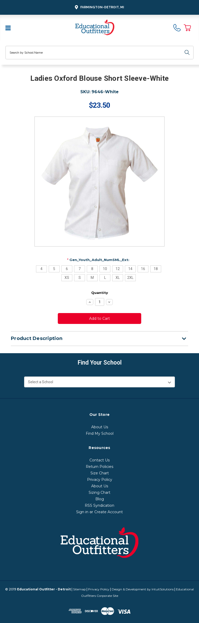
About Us (99, 427)
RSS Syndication (99, 505)
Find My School (99, 433)
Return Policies (99, 466)
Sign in (82, 512)
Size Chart (99, 473)
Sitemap (79, 589)
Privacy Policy (99, 479)
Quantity (99, 293)
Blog (99, 499)
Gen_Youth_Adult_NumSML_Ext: (98, 260)
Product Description (98, 338)
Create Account (108, 512)
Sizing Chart (99, 492)
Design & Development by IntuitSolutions (143, 589)
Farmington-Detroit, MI (98, 7)
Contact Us (99, 460)
